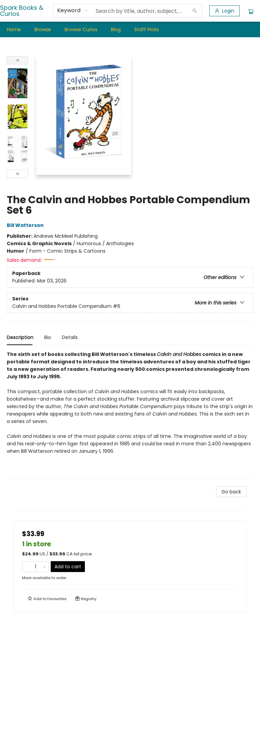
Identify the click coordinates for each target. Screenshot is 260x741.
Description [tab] (20, 337)
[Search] (195, 11)
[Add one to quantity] (44, 566)
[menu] (130, 29)
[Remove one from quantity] (26, 566)
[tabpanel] (130, 414)
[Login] (224, 10)
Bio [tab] (47, 337)
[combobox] (72, 10)
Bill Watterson (26, 225)
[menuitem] (14, 29)
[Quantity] (35, 566)
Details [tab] (70, 337)
